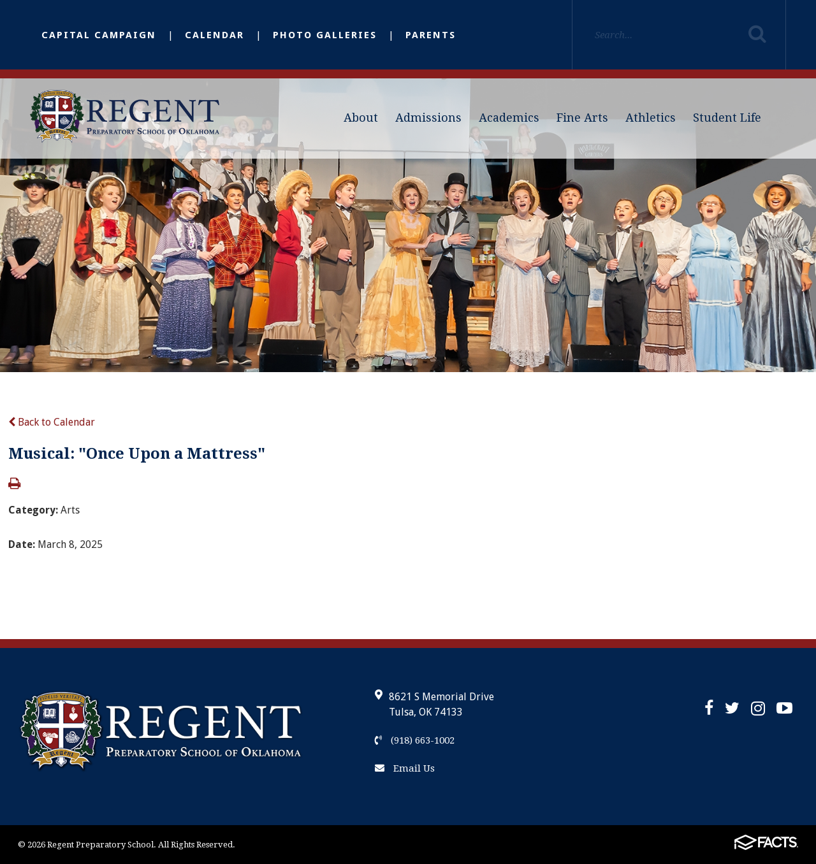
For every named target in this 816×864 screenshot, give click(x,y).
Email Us (405, 768)
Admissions (428, 117)
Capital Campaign (98, 35)
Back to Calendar (51, 422)
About (361, 117)
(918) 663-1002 (415, 740)
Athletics (650, 117)
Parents (430, 35)
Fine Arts (582, 117)
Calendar (214, 35)
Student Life (727, 117)
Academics (509, 117)
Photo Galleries (325, 35)
